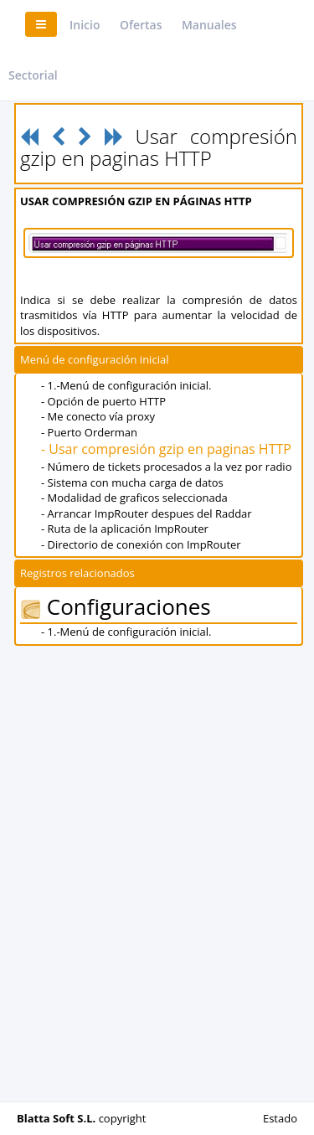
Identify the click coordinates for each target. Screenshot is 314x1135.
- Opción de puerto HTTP (103, 401)
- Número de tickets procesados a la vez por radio (166, 466)
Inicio (84, 25)
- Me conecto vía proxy (98, 416)
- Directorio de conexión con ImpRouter (141, 544)
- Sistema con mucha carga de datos (132, 482)
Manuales (209, 25)
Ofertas (141, 25)
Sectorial (33, 75)
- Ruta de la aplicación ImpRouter (124, 528)
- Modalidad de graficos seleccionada (134, 497)
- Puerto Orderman (89, 432)
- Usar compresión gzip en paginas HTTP (166, 449)
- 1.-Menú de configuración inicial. (126, 385)
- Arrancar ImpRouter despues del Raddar (146, 513)
